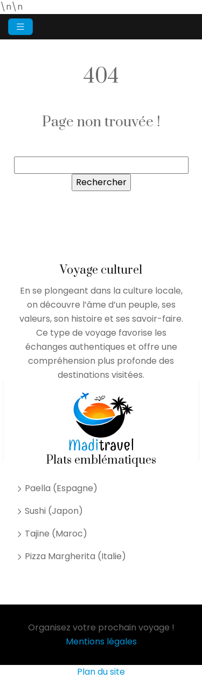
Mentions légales (101, 641)
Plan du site (101, 672)
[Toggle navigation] (20, 26)
